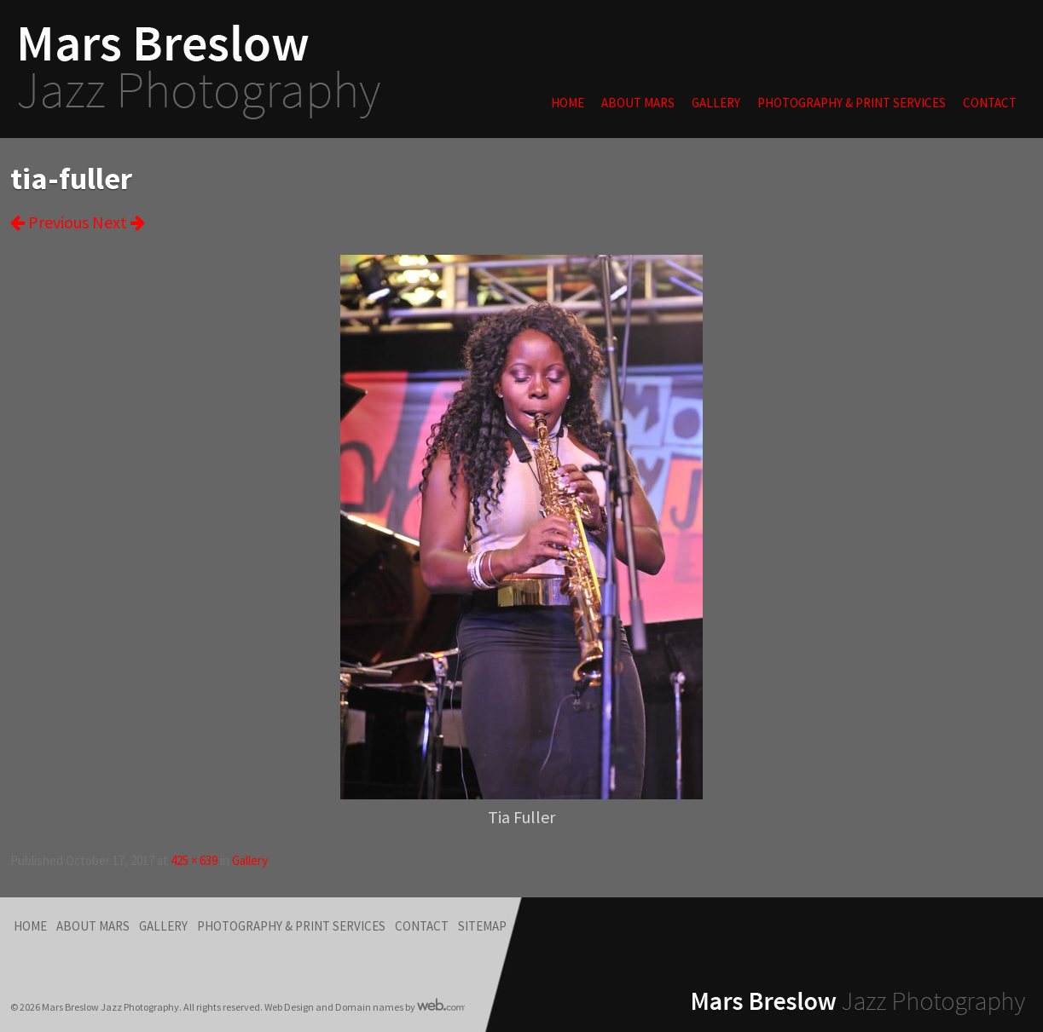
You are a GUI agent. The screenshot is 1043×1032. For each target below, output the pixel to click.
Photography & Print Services (851, 103)
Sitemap (482, 926)
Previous (49, 222)
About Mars (638, 103)
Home (567, 103)
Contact (990, 103)
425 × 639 (194, 860)
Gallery (716, 103)
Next (118, 222)
